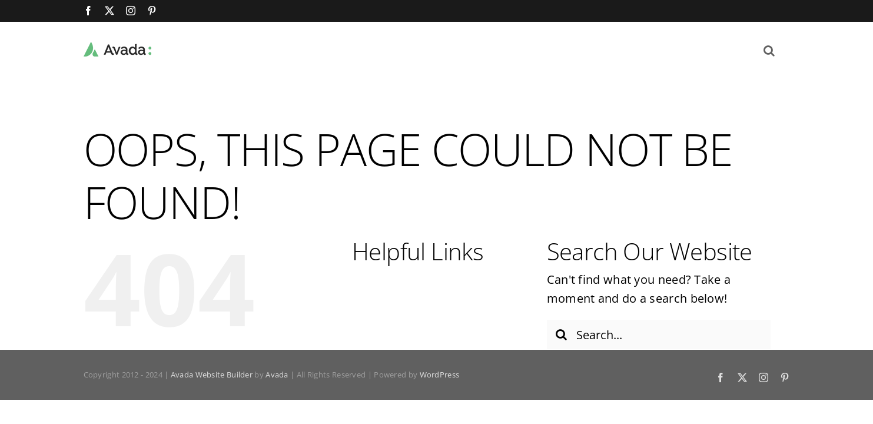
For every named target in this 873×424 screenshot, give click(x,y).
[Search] (561, 334)
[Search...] (659, 334)
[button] (783, 49)
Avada (276, 374)
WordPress (440, 374)
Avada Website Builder (212, 374)
